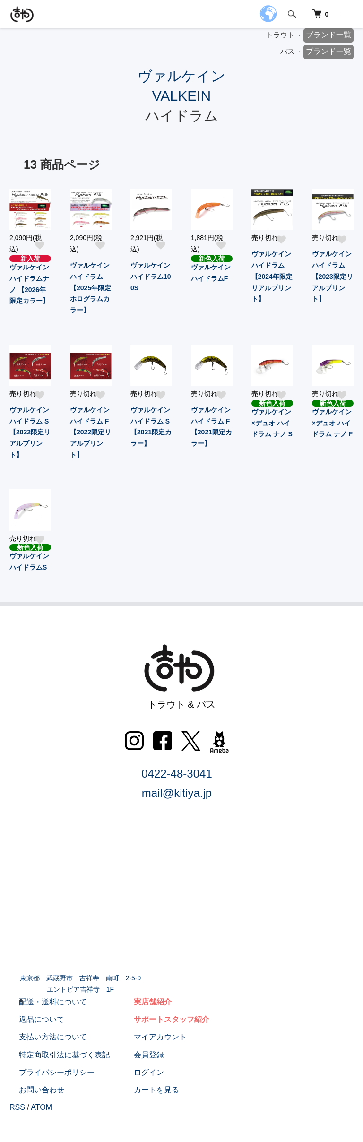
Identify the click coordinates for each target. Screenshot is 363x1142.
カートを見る (147, 1090)
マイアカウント (150, 1037)
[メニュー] (349, 14)
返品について (32, 1019)
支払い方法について (43, 1037)
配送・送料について (43, 1002)
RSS (17, 1107)
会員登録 (139, 1055)
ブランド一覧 (328, 35)
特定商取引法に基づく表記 (54, 1055)
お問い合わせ (32, 1090)
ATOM (41, 1107)
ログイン (139, 1072)
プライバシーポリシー (47, 1072)
